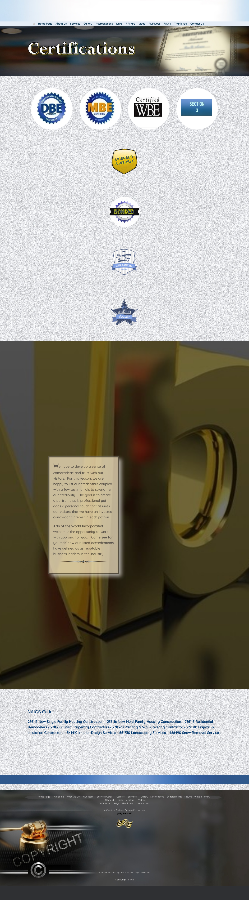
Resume (188, 796)
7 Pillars (130, 23)
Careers (120, 796)
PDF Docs (154, 23)
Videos (141, 800)
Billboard (109, 800)
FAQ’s (167, 23)
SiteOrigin (122, 879)
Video (142, 23)
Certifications (157, 796)
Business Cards (104, 796)
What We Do (73, 796)
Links (119, 23)
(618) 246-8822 (124, 813)
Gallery (88, 23)
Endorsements (174, 796)
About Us (61, 23)
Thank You (180, 23)
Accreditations (104, 23)
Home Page (42, 23)
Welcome (59, 796)
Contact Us (197, 23)
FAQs (117, 803)
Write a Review (202, 796)
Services (75, 23)
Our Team (88, 796)
